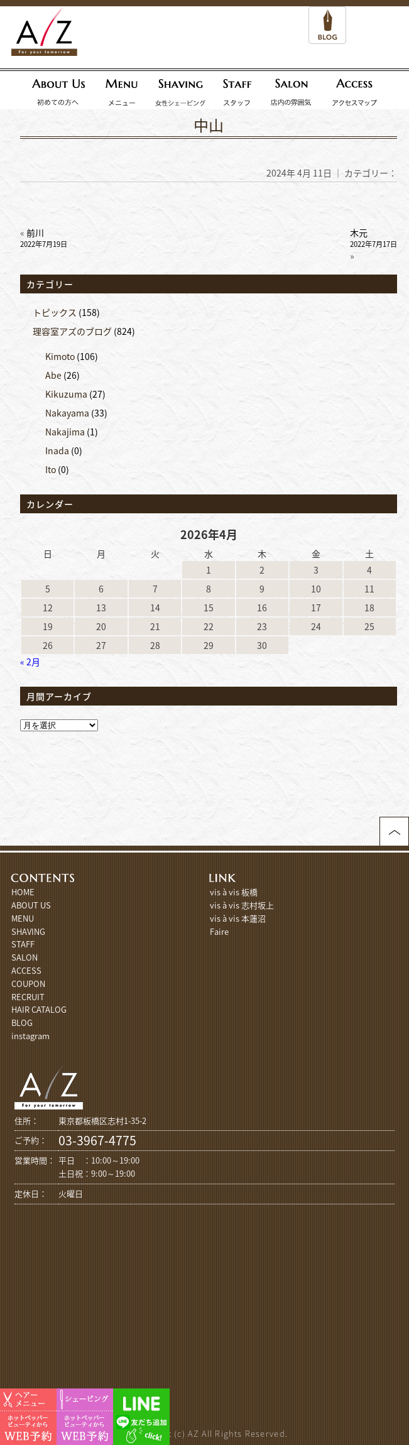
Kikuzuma (66, 394)
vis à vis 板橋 (234, 892)
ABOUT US (31, 905)
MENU (22, 918)
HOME (23, 892)
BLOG (22, 1022)
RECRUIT (28, 997)
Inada (57, 450)
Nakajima (65, 431)
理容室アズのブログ (72, 331)
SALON (24, 957)
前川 (43, 237)
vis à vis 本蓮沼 (238, 918)
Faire (219, 931)
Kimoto (60, 356)
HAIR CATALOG (39, 1009)
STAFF (23, 944)
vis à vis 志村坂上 (242, 905)
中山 (209, 125)
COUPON (28, 984)
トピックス (55, 312)
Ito (50, 469)
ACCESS (26, 970)
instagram (30, 1036)
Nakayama (67, 412)
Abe (53, 375)
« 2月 (30, 661)
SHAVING (28, 931)
